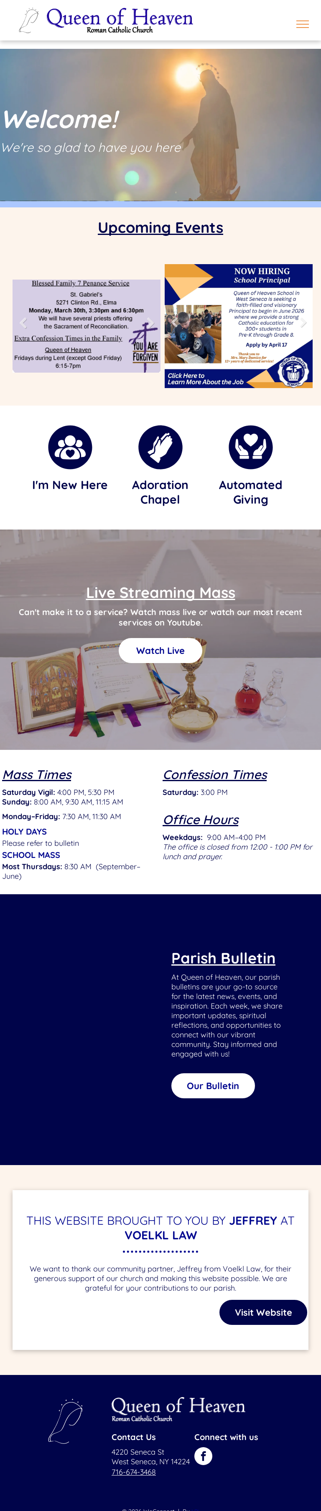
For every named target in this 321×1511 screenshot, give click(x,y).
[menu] (302, 24)
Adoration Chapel (160, 492)
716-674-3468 (134, 1472)
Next (151, 328)
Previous (22, 328)
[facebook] (203, 1457)
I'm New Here (70, 484)
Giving (250, 499)
